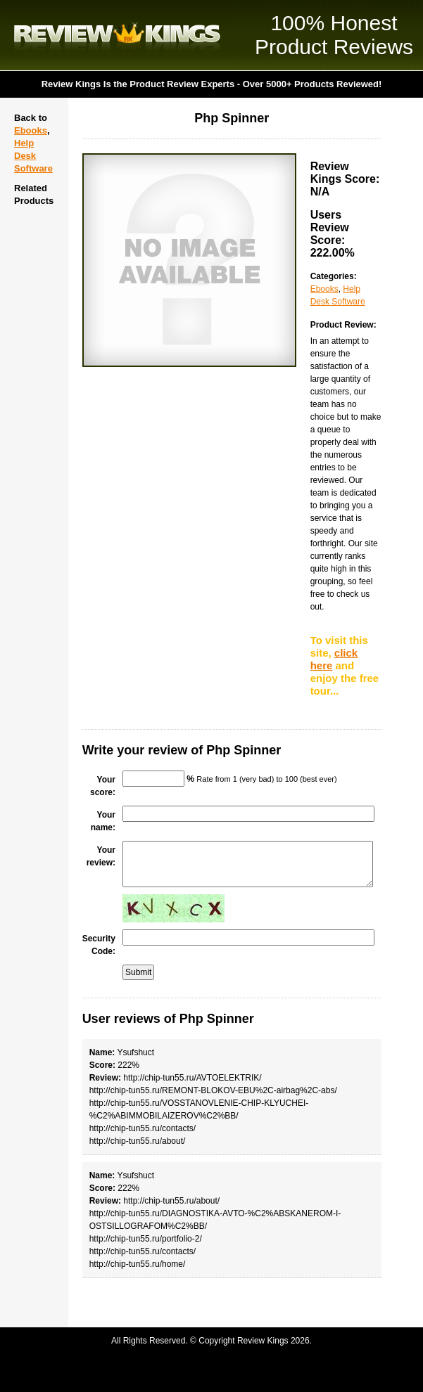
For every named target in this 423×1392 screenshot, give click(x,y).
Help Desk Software (33, 156)
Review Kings (117, 35)
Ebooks (30, 130)
